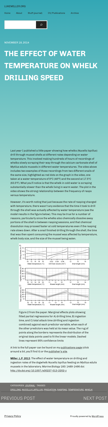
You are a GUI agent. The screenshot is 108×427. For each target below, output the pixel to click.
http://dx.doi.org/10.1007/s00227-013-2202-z (38, 370)
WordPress (98, 416)
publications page (71, 347)
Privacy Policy (12, 416)
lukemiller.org (15, 6)
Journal (30, 385)
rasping (62, 389)
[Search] (41, 24)
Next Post (95, 398)
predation (50, 389)
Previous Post (18, 398)
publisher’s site (58, 351)
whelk (89, 389)
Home (7, 13)
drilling (15, 389)
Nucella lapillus (32, 389)
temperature (76, 389)
